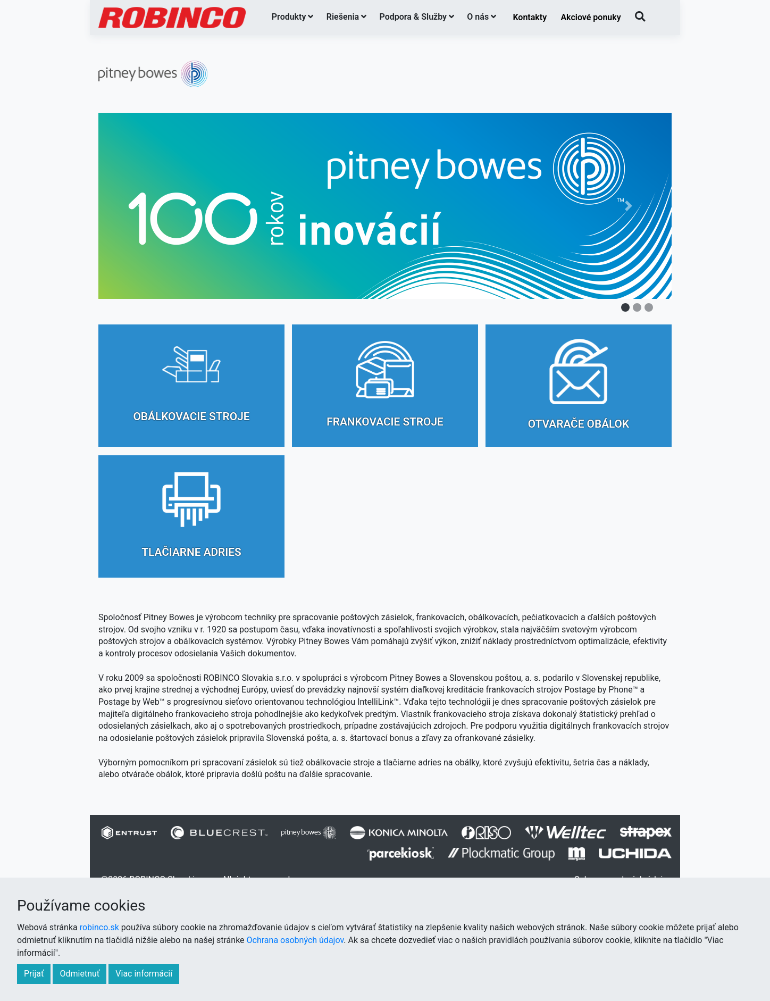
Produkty (293, 17)
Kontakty (530, 17)
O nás (481, 17)
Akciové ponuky (590, 17)
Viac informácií (143, 974)
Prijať (34, 974)
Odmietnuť (79, 974)
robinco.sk (99, 927)
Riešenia (346, 17)
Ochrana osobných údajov (295, 940)
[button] (141, 206)
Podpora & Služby (417, 17)
